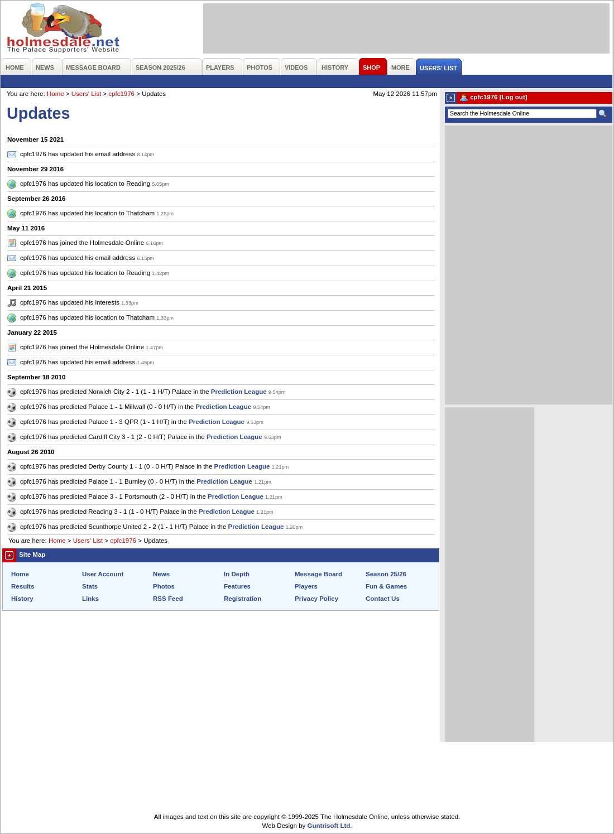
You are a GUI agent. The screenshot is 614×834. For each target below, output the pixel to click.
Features (237, 586)
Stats (90, 586)
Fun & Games (386, 586)
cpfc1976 (121, 93)
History (22, 598)
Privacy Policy (316, 598)
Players (306, 586)
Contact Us (383, 598)
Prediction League (239, 391)
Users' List (86, 93)
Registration (242, 598)
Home (55, 93)
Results (23, 586)
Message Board (318, 574)
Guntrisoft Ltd (329, 825)
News (161, 574)
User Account (102, 574)
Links (90, 598)
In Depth (237, 574)
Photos (164, 586)
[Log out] (513, 97)
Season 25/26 (386, 574)
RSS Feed (168, 598)
